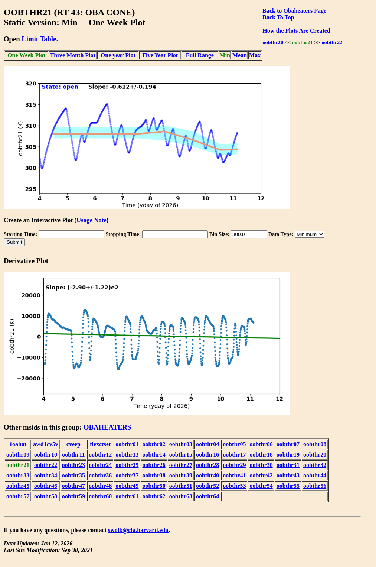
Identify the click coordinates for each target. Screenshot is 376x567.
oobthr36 (100, 475)
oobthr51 (180, 486)
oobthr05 (234, 444)
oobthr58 (45, 496)
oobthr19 (288, 454)
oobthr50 (154, 486)
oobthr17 (234, 454)
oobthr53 (234, 486)
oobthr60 (100, 496)
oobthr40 (207, 475)
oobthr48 (100, 486)
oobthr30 (260, 465)
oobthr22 (331, 42)
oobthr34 (45, 475)
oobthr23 (73, 465)
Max (255, 55)
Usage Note (91, 220)
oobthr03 (180, 444)
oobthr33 (17, 475)
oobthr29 (234, 465)
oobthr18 (260, 454)
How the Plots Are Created (296, 30)
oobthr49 (126, 486)
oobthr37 (126, 475)
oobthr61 (126, 496)
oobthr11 (73, 454)
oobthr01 (126, 444)
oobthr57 (17, 496)
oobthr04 (207, 444)
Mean (239, 55)
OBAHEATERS (107, 427)
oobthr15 (180, 454)
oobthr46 (45, 486)
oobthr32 (314, 465)
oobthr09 (17, 454)
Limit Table (39, 39)
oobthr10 (45, 454)
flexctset (100, 444)
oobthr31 (288, 465)
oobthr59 (73, 496)
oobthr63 (180, 496)
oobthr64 (207, 496)
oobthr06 (260, 444)
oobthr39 (180, 475)
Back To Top (278, 17)
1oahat (17, 444)
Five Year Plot (160, 55)
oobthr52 (207, 486)
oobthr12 (100, 454)
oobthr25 (126, 465)
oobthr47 (73, 486)
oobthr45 (17, 486)
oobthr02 (154, 444)
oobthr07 (288, 444)
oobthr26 (154, 465)
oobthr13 (126, 454)
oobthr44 (314, 475)
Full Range (200, 55)
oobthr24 (100, 465)
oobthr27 (180, 465)
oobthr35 (73, 475)
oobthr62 (154, 496)
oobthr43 (288, 475)
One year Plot (118, 55)
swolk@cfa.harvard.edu (138, 530)
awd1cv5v (45, 444)
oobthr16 (207, 454)
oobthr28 (207, 465)
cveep (73, 444)
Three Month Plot (72, 55)
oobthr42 (260, 475)
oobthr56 (314, 486)
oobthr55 (288, 486)
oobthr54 (260, 486)
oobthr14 (154, 454)
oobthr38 (154, 475)
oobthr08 (314, 444)
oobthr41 (234, 475)
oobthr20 (272, 42)
